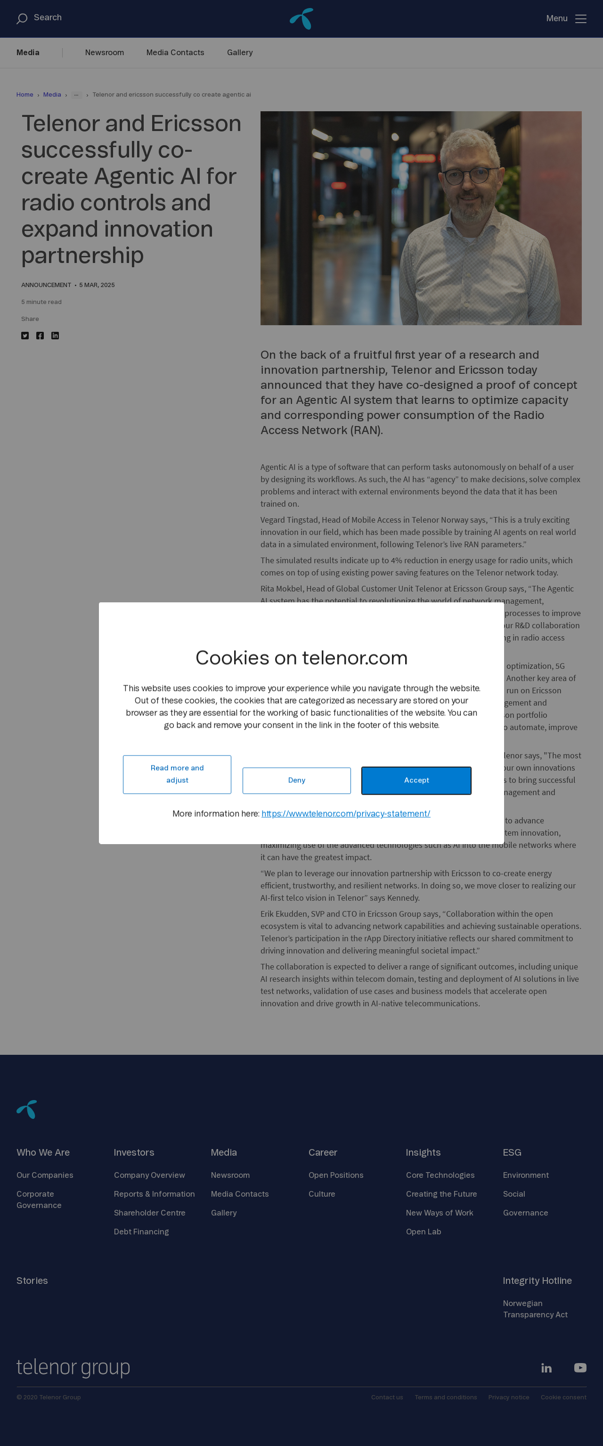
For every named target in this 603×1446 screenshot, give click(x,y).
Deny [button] (296, 780)
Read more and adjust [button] (177, 774)
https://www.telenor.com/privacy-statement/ (346, 814)
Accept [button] (416, 780)
